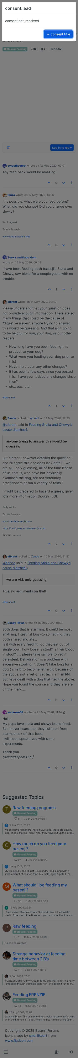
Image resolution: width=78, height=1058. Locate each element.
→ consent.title (58, 34)
